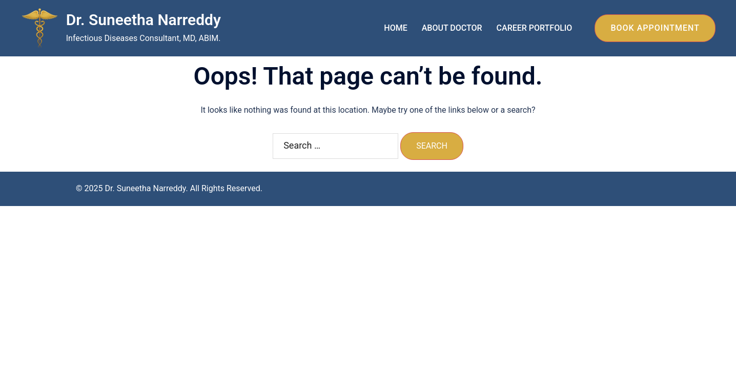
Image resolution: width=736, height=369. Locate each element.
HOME (395, 28)
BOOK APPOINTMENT (655, 28)
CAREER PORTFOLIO (535, 28)
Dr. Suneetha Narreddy (143, 20)
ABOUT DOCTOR (452, 28)
